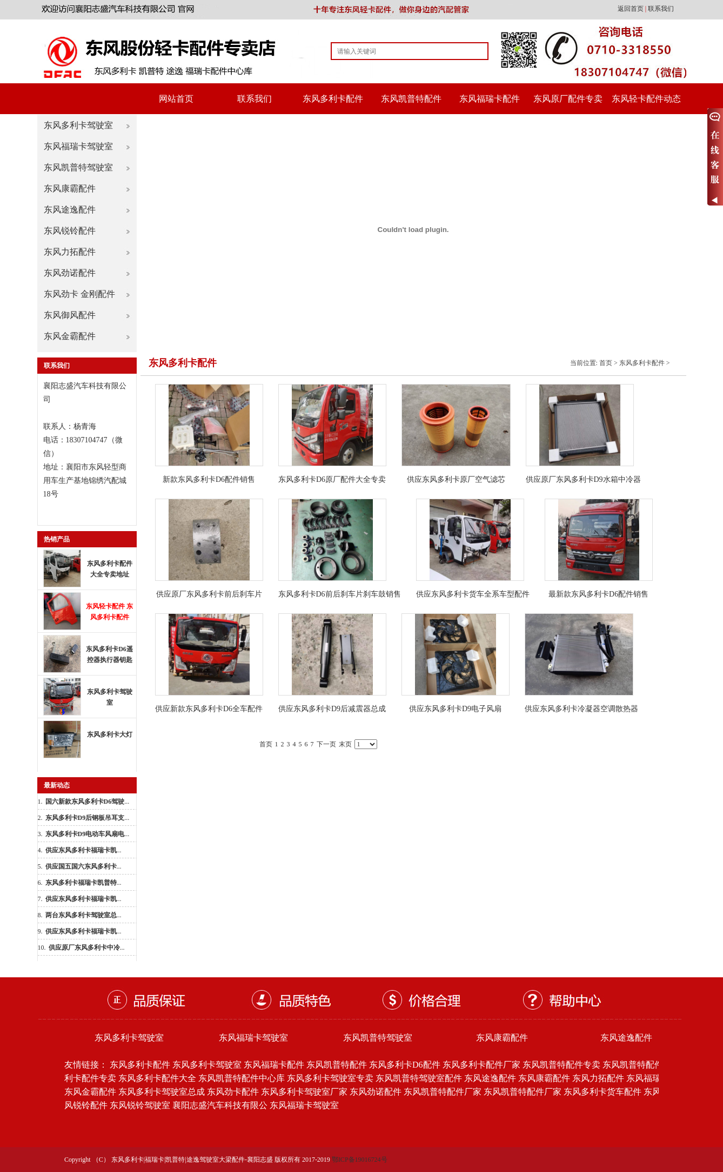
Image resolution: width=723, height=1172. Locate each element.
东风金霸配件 (70, 336)
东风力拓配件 (70, 251)
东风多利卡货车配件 (602, 1091)
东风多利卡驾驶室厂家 (304, 1091)
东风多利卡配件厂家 (481, 1064)
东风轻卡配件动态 (646, 98)
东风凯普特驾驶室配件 (419, 1078)
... (87, 801)
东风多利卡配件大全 (157, 1078)
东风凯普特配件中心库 (241, 1078)
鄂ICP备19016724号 (359, 1159)
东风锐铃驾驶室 (140, 1105)
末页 (345, 744)
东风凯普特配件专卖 (561, 1064)
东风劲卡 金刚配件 (79, 294)
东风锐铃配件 (70, 230)
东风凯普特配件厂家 (442, 1091)
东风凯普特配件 (411, 98)
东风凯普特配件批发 (641, 1064)
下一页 (326, 744)
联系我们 (661, 8)
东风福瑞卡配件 (489, 98)
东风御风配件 (70, 315)
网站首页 (176, 98)
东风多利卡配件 (333, 98)
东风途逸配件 (70, 209)
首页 (605, 363)
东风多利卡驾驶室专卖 (330, 1078)
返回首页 (631, 8)
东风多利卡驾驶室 (78, 125)
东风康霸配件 (70, 188)
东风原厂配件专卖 (567, 98)
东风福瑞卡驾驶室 (78, 146)
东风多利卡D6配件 (404, 1064)
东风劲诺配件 (70, 272)
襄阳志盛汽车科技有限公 (219, 1105)
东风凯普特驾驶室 (78, 167)
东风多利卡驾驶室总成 (161, 1091)
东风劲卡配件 (233, 1091)
